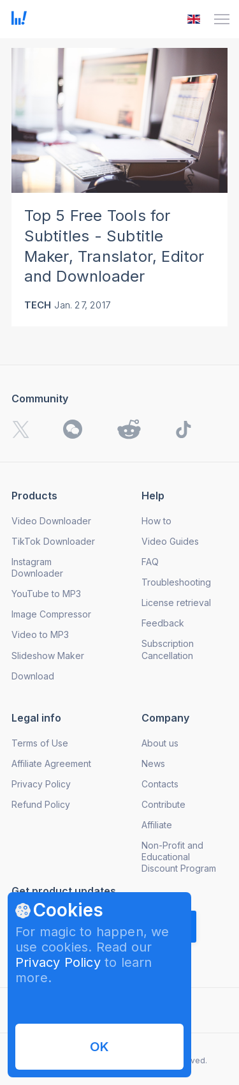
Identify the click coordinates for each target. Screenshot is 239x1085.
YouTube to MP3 (46, 593)
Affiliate (156, 824)
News (153, 763)
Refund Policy (40, 804)
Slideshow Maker (47, 655)
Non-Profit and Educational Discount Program (178, 857)
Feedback (162, 623)
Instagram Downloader (37, 567)
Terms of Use (39, 743)
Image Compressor (51, 614)
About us (159, 743)
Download (32, 676)
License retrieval (176, 602)
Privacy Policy (58, 962)
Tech (38, 305)
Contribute (163, 804)
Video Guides (170, 541)
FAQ (150, 561)
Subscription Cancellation (167, 649)
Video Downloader (51, 520)
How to (156, 520)
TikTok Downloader (53, 541)
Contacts (159, 783)
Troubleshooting (176, 582)
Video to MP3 (40, 634)
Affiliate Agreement (51, 763)
